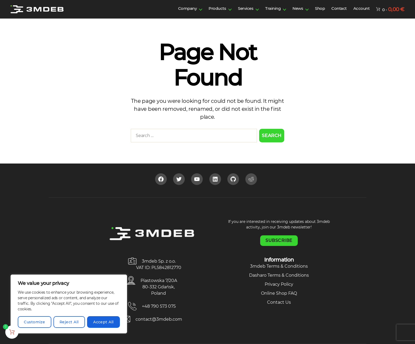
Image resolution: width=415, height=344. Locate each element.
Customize (34, 322)
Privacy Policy (279, 284)
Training (273, 8)
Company (187, 8)
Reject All (69, 322)
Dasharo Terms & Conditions (279, 275)
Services (245, 8)
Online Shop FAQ (279, 293)
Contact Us (279, 302)
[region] (69, 304)
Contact (339, 8)
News (297, 8)
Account (361, 8)
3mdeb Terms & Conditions (279, 266)
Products (217, 8)
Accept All (103, 322)
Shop (320, 8)
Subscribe (278, 240)
